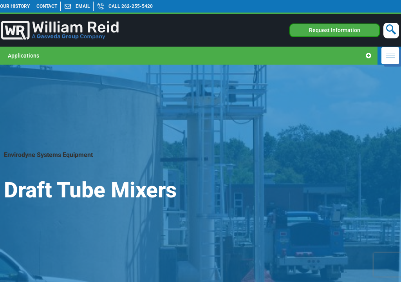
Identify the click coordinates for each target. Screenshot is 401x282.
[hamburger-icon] (390, 55)
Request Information (334, 30)
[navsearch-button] (391, 30)
